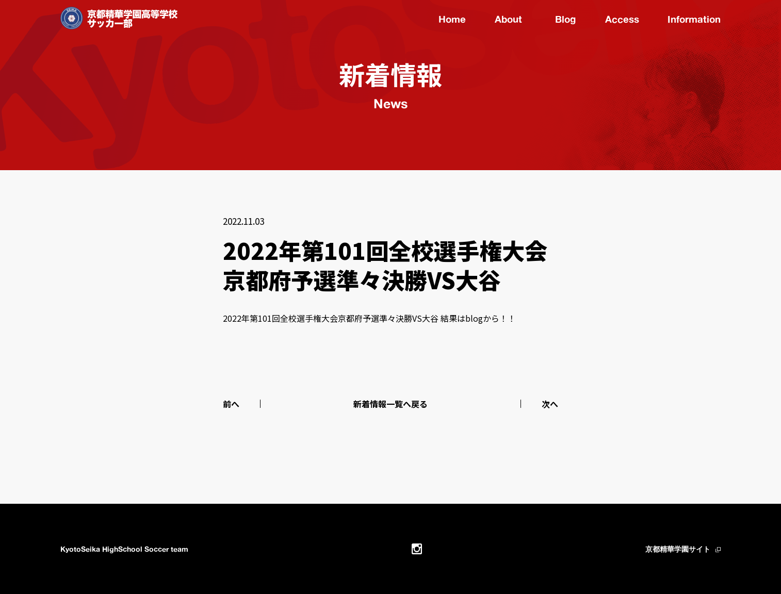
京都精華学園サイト (677, 548)
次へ (550, 404)
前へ (231, 404)
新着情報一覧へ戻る (390, 404)
